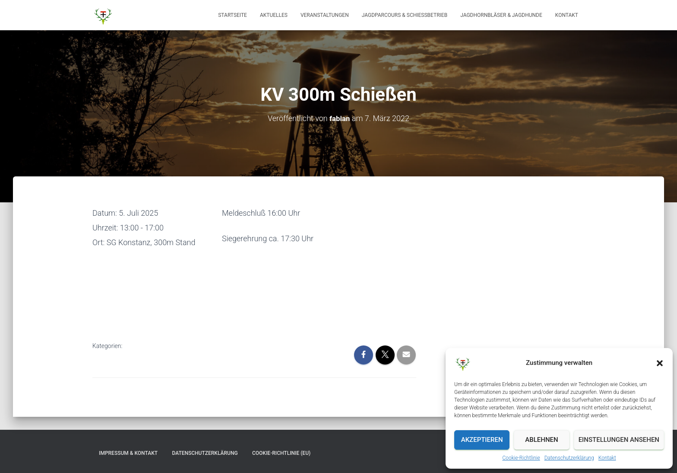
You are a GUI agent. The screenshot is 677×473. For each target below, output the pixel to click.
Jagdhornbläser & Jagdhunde (501, 15)
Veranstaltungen (325, 15)
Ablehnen (541, 440)
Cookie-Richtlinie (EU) (281, 453)
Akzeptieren (482, 440)
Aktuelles (274, 15)
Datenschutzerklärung (569, 458)
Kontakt (607, 458)
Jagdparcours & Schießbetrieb (404, 15)
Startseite (232, 15)
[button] (659, 363)
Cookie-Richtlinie (521, 458)
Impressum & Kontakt (128, 453)
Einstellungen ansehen (619, 440)
